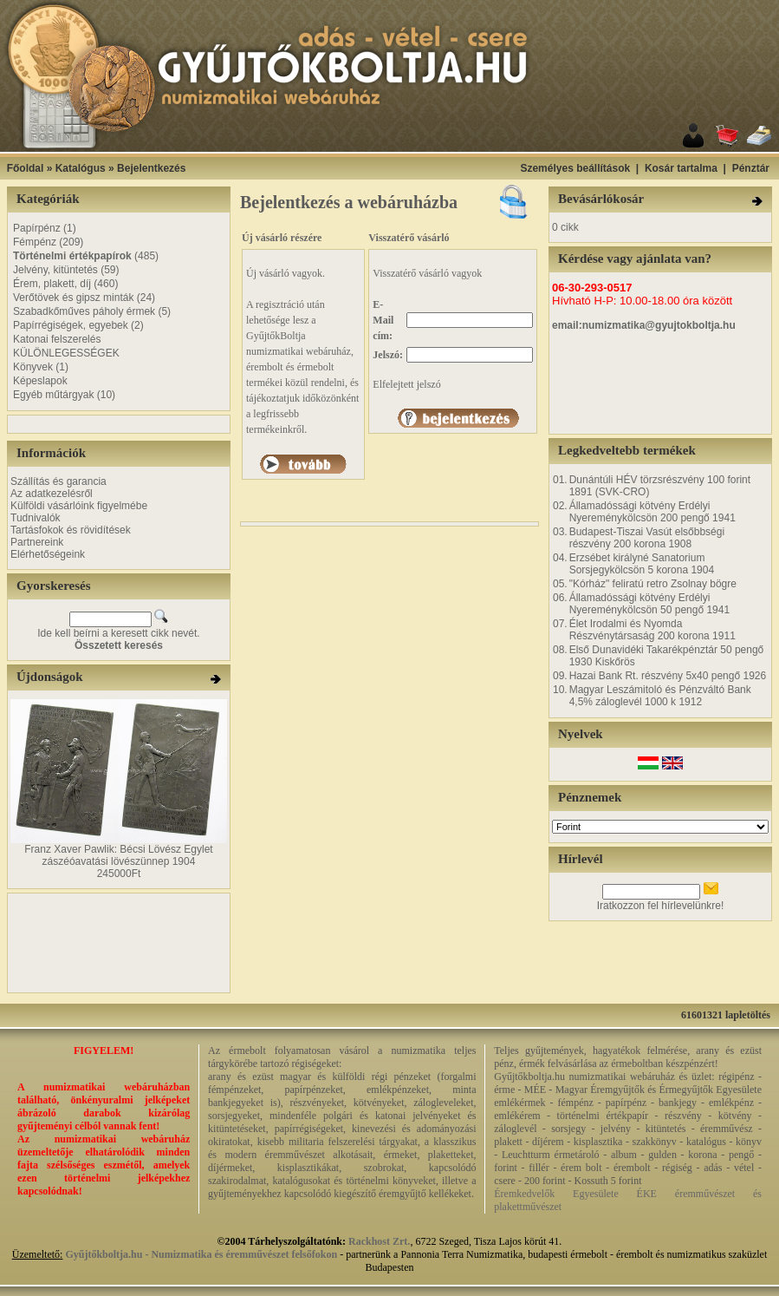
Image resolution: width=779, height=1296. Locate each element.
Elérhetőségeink (47, 554)
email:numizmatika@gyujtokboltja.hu (644, 325)
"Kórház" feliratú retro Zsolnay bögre (653, 584)
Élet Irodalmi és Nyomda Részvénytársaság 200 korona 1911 (652, 630)
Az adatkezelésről (51, 494)
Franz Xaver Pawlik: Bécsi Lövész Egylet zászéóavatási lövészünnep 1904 (118, 855)
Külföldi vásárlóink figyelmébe (78, 506)
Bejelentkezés (151, 168)
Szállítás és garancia (58, 481)
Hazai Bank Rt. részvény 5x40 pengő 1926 (667, 676)
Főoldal (25, 168)
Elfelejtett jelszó (406, 384)
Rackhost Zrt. (379, 1241)
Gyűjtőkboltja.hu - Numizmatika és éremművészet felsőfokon (201, 1254)
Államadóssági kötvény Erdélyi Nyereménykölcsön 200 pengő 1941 (652, 512)
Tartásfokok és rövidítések (70, 530)
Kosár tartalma (681, 168)
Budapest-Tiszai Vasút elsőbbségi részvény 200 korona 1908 (646, 538)
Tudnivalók (35, 518)
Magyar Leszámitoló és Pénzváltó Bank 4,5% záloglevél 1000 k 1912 (660, 696)
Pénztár (750, 168)
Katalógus (80, 168)
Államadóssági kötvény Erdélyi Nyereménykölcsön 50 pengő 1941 (649, 604)
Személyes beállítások (575, 168)
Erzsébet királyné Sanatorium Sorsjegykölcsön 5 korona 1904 (641, 564)
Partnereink (36, 542)
